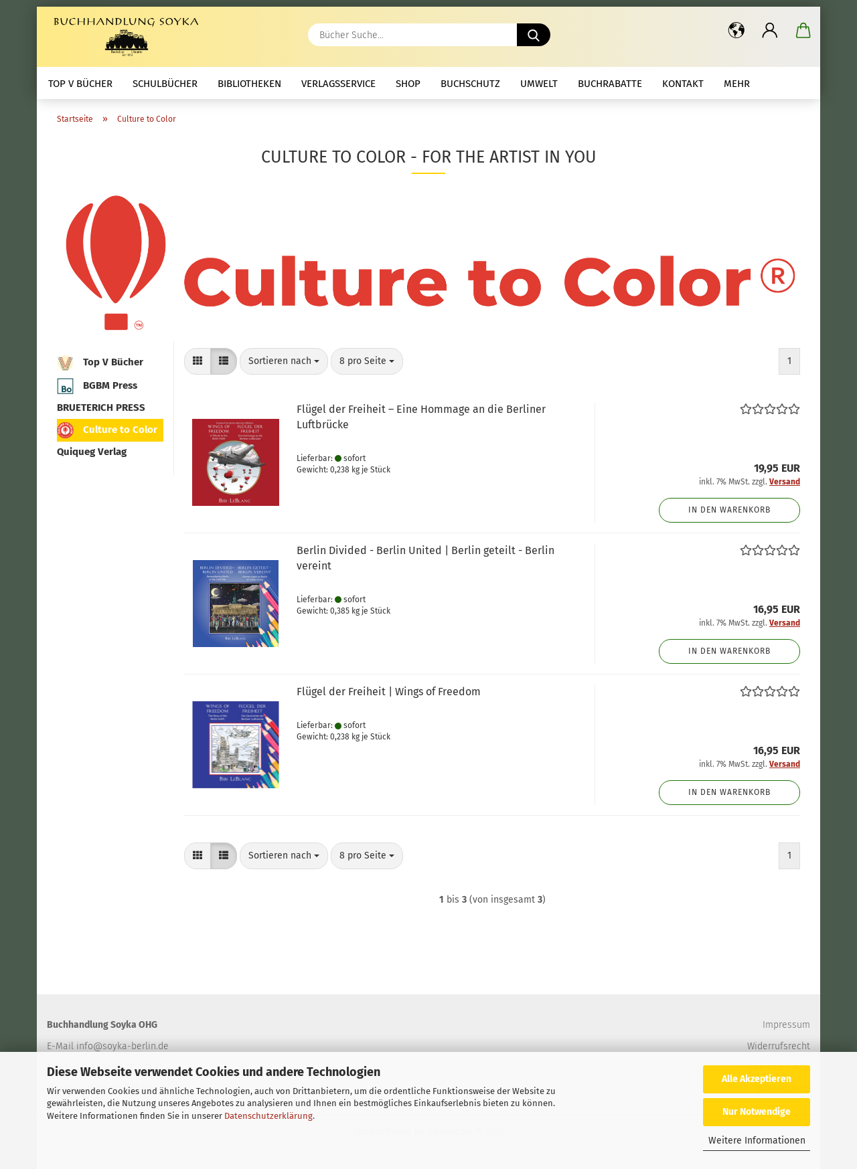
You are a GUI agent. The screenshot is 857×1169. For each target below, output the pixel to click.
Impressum (786, 1024)
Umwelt (539, 84)
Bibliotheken (249, 84)
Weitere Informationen (756, 1140)
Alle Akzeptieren (756, 1079)
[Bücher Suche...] (533, 34)
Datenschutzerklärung (268, 1116)
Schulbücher (165, 84)
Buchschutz (470, 84)
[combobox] (284, 361)
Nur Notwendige (756, 1111)
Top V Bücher (80, 84)
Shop (408, 84)
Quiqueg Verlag (92, 452)
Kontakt (683, 84)
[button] (736, 30)
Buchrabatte (610, 84)
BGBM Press (97, 386)
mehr (737, 84)
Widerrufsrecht (778, 1046)
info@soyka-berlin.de (122, 1046)
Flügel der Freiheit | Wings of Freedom (389, 691)
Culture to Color (107, 430)
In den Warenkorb (729, 510)
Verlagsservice (338, 84)
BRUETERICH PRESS (101, 407)
